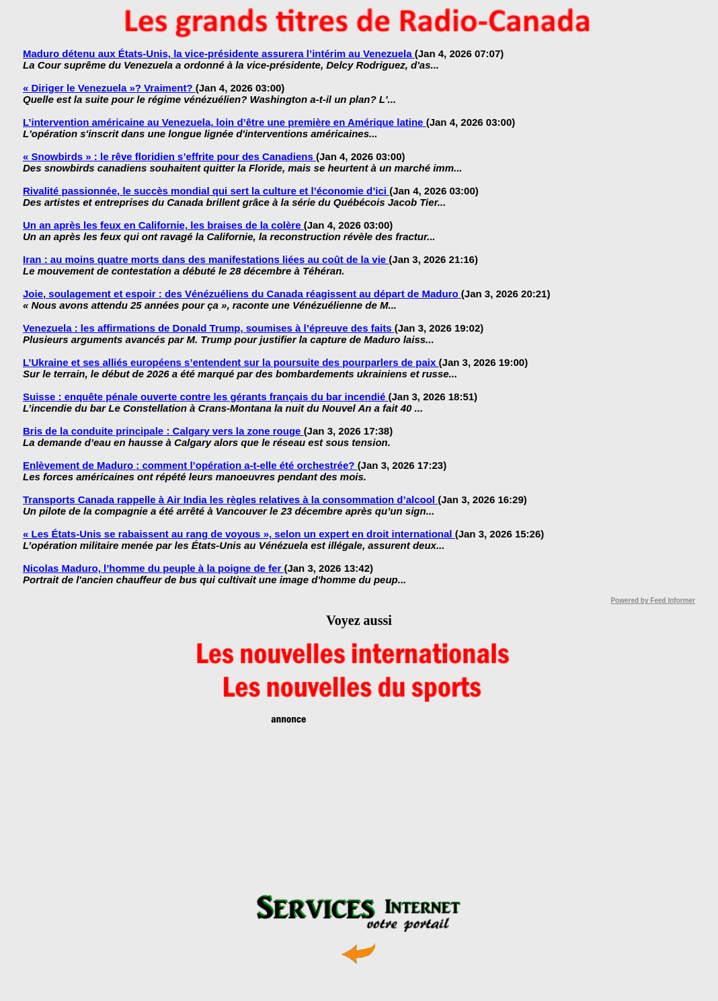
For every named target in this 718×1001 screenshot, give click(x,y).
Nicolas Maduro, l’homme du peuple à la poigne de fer (153, 568)
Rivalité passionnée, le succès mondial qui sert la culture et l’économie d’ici (206, 190)
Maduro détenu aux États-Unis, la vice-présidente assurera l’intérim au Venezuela (219, 53)
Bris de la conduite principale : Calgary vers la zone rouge (163, 431)
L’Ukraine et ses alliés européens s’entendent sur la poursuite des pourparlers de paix (231, 362)
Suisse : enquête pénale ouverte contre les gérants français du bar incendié (206, 396)
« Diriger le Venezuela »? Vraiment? (109, 88)
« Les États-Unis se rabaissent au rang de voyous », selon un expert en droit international (239, 534)
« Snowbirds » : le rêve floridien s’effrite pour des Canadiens (169, 156)
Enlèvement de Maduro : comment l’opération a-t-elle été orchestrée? (190, 465)
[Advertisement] (359, 811)
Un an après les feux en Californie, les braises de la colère (163, 225)
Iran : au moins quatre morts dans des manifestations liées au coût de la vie (206, 259)
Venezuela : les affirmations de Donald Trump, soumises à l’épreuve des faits (209, 328)
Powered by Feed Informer (652, 600)
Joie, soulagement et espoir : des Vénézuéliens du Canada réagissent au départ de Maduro (242, 293)
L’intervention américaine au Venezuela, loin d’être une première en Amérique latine (224, 122)
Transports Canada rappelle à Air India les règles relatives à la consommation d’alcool (230, 499)
